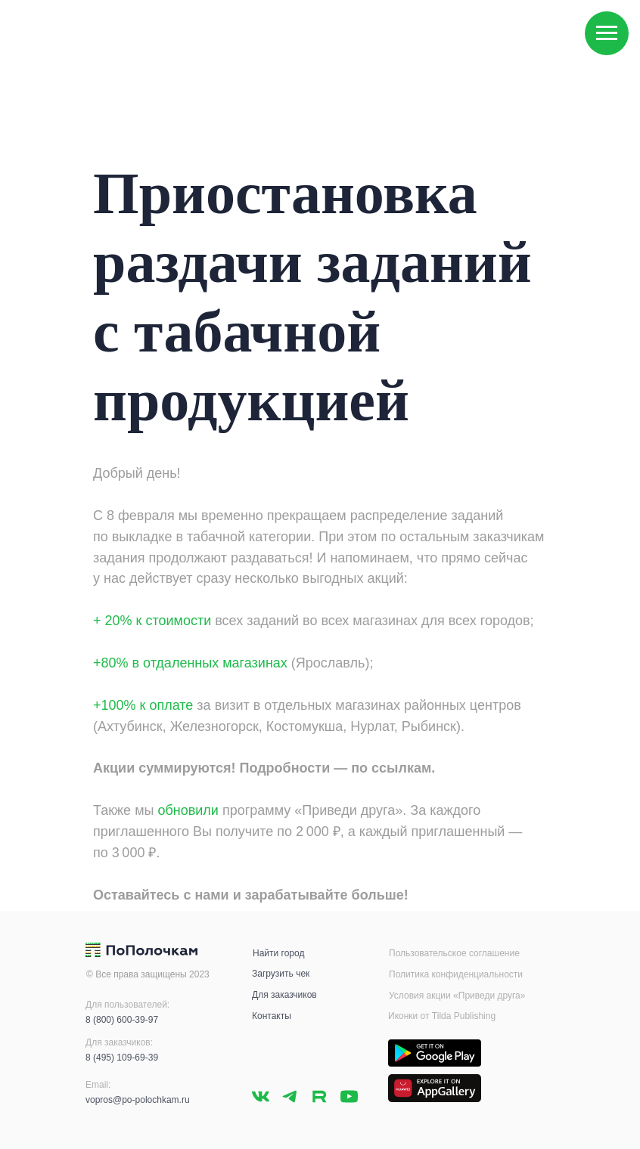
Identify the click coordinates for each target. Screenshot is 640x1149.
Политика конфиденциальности (456, 974)
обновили (187, 810)
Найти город (278, 953)
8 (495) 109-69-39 (121, 1057)
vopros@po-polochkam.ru (137, 1100)
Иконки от (410, 1016)
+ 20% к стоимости (152, 620)
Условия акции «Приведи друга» (457, 995)
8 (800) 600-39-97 (121, 1019)
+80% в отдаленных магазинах (190, 663)
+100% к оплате (143, 705)
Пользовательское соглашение (454, 953)
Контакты (271, 1016)
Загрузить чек (280, 973)
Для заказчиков (284, 995)
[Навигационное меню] (606, 33)
